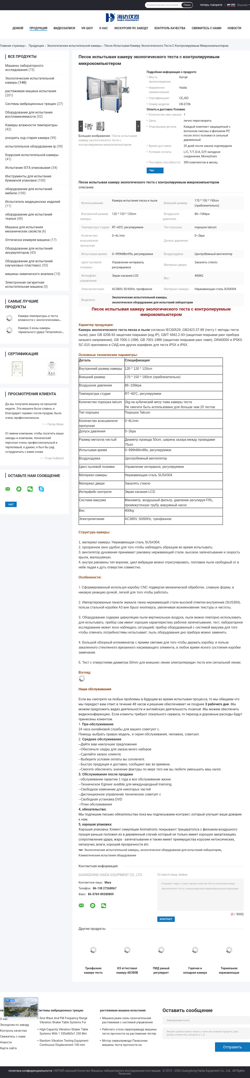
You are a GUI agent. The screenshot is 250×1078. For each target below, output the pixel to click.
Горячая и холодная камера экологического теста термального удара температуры (195, 970)
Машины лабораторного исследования (24, 68)
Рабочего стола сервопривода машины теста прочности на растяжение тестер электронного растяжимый (129, 1032)
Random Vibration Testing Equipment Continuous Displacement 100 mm (64, 1042)
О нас (103, 28)
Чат (151, 170)
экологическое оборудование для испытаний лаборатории (180, 850)
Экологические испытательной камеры (74, 45)
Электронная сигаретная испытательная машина (24, 284)
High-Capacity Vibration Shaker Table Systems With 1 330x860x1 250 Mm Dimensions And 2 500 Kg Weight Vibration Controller (64, 1032)
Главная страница (12, 45)
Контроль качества (169, 28)
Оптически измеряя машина (27, 240)
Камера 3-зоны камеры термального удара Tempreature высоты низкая (40, 332)
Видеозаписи (64, 28)
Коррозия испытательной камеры (32, 155)
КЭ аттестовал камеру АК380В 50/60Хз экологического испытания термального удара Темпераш (127, 970)
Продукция (38, 28)
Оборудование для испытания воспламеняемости (28, 114)
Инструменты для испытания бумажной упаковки (28, 178)
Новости (234, 28)
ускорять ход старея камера (27, 138)
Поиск (187, 5)
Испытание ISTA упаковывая (27, 168)
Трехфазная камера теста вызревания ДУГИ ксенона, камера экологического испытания (93, 970)
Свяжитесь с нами (206, 28)
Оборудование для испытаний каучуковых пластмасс (28, 263)
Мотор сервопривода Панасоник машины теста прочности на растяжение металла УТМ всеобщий (127, 1043)
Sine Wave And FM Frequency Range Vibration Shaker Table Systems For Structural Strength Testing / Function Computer (64, 1020)
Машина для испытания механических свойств (24, 229)
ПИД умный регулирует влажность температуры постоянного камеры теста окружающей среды (161, 970)
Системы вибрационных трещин (30, 104)
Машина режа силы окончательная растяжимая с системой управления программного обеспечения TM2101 (127, 1020)
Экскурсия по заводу (131, 28)
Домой (17, 28)
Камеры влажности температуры (31, 125)
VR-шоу (87, 28)
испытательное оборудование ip (30, 146)
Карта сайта (8, 1048)
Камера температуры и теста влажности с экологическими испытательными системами (38, 320)
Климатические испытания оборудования (107, 855)
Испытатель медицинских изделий (32, 202)
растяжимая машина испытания (30, 91)
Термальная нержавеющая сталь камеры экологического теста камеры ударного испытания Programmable (229, 970)
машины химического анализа (29, 274)
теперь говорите (211, 4)
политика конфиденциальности (30, 1070)
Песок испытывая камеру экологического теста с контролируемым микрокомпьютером (108, 140)
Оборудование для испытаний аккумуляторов (28, 250)
